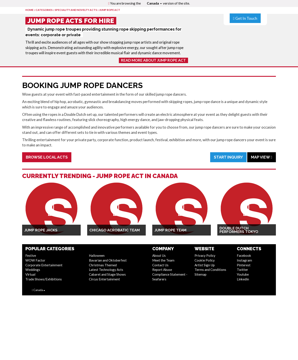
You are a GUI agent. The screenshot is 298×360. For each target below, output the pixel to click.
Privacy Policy (205, 255)
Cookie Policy (205, 260)
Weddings (32, 270)
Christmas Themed (103, 265)
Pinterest (244, 265)
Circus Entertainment (104, 279)
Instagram (244, 260)
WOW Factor (35, 260)
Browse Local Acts (47, 157)
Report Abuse (162, 270)
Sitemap (200, 274)
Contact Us (160, 265)
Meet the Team (163, 260)
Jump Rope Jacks (40, 230)
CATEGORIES (44, 9)
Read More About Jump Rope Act (153, 60)
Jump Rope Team (170, 230)
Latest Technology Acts (106, 270)
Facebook (244, 255)
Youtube (243, 274)
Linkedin (243, 279)
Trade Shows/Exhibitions (43, 279)
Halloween (97, 255)
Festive (30, 255)
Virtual (30, 274)
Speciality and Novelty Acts (76, 9)
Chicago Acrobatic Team (114, 230)
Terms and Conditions (210, 270)
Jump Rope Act (109, 9)
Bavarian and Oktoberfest (108, 260)
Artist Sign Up (205, 265)
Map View (261, 157)
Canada (154, 3)
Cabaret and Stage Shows (107, 274)
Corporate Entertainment (43, 265)
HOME (29, 9)
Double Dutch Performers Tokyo (238, 229)
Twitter (242, 270)
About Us (159, 255)
